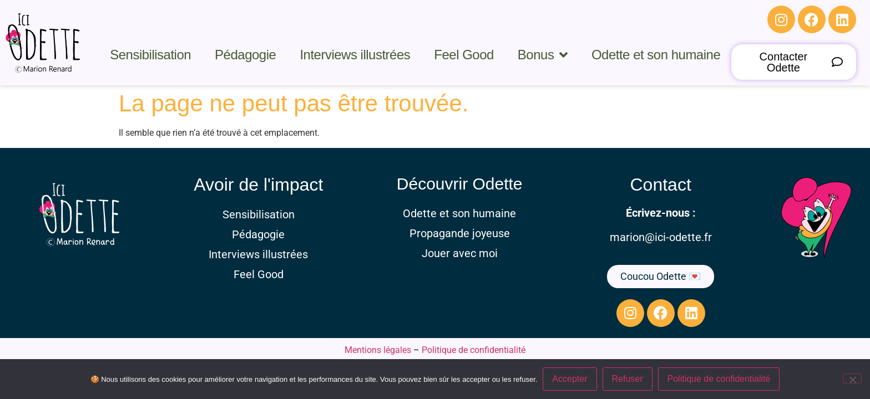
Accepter (569, 378)
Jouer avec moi (460, 253)
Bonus (543, 55)
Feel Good (464, 54)
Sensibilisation (150, 54)
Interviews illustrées (355, 54)
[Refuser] (852, 378)
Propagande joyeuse (459, 233)
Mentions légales (378, 350)
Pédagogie (245, 54)
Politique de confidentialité (473, 350)
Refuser (627, 378)
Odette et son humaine (655, 54)
